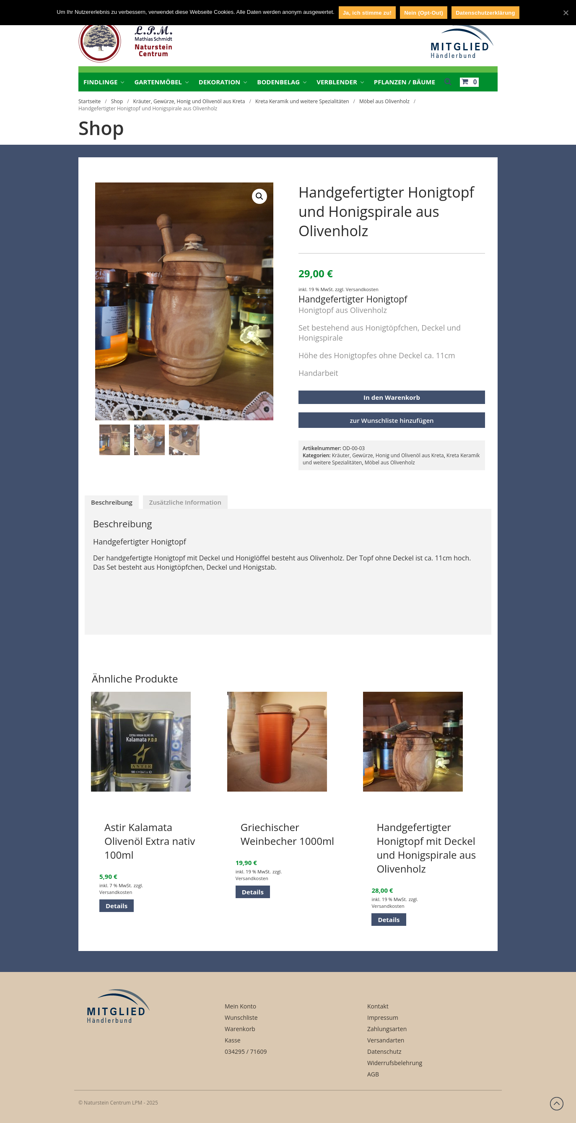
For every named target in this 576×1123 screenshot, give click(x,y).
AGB (373, 1074)
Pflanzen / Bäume (404, 82)
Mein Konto (240, 1006)
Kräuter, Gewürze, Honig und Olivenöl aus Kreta (189, 101)
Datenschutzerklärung (485, 13)
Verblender (337, 82)
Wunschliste (241, 1017)
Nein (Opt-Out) (423, 13)
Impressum (382, 1017)
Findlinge (100, 82)
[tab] (112, 502)
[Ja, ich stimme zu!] (565, 12)
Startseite (89, 101)
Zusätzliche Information (185, 502)
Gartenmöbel (158, 82)
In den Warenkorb (391, 397)
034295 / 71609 (246, 1051)
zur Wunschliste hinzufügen (391, 420)
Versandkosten (362, 289)
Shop (117, 101)
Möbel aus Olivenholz (384, 101)
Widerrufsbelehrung (394, 1063)
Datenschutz (384, 1051)
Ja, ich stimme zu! (367, 13)
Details (116, 906)
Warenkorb (240, 1029)
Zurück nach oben (556, 1103)
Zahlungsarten (387, 1029)
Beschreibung (111, 502)
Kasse (233, 1040)
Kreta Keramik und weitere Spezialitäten (302, 101)
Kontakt (378, 1006)
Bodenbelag (278, 82)
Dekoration (219, 82)
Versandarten (385, 1040)
